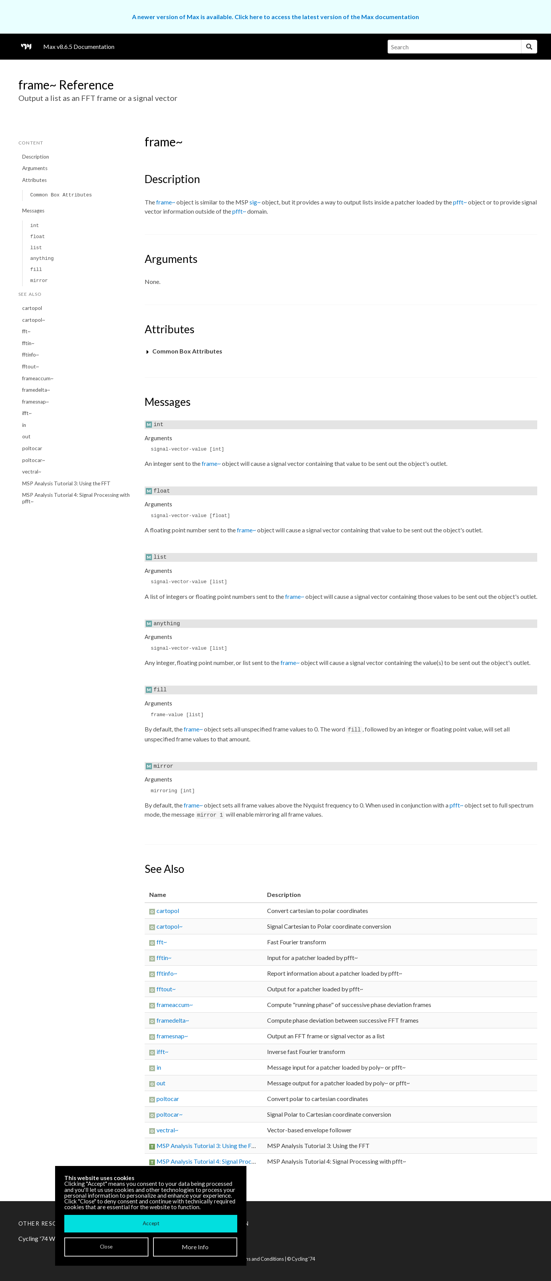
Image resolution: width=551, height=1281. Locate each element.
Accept (151, 1223)
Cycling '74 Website (45, 1238)
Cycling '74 (303, 1259)
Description (35, 157)
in (24, 425)
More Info (195, 1246)
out (26, 436)
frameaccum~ (38, 378)
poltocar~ (33, 460)
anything (42, 258)
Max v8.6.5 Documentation (78, 46)
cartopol (32, 308)
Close (106, 1247)
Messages (33, 211)
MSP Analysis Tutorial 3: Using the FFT (66, 483)
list (36, 248)
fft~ (26, 331)
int (34, 226)
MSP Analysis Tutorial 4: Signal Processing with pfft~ (76, 498)
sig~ (255, 202)
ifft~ (27, 413)
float (37, 237)
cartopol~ (33, 320)
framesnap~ (35, 402)
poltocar (32, 448)
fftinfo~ (30, 355)
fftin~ (28, 343)
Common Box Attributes (61, 195)
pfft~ (460, 202)
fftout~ (30, 366)
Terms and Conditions (260, 1259)
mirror (39, 281)
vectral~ (31, 472)
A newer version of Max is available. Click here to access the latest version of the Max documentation (275, 16)
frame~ (165, 202)
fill (36, 269)
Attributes (34, 180)
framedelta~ (36, 390)
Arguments (34, 168)
